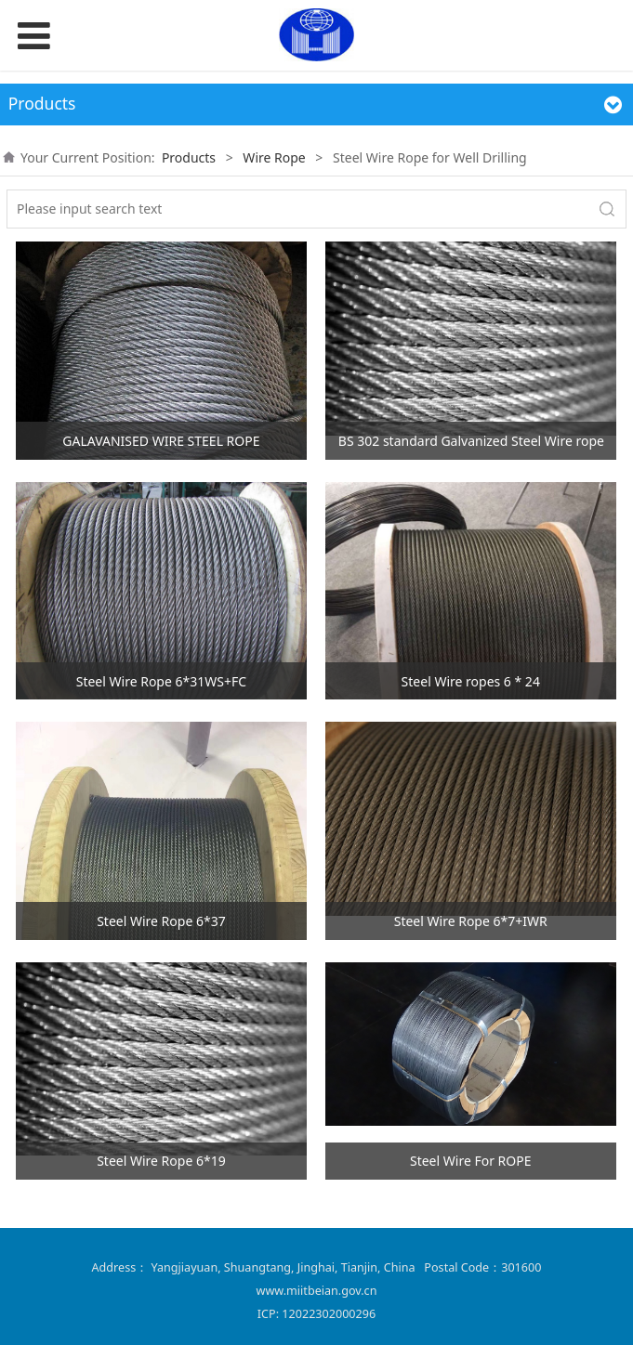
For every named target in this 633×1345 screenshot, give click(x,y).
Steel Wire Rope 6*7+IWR (470, 921)
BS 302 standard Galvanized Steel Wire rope (471, 441)
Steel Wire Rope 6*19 (161, 1160)
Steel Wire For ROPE (471, 1160)
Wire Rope (274, 157)
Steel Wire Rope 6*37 (161, 921)
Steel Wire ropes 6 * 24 (471, 681)
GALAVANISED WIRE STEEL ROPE (160, 441)
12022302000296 (329, 1314)
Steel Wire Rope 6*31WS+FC (161, 681)
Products (189, 157)
